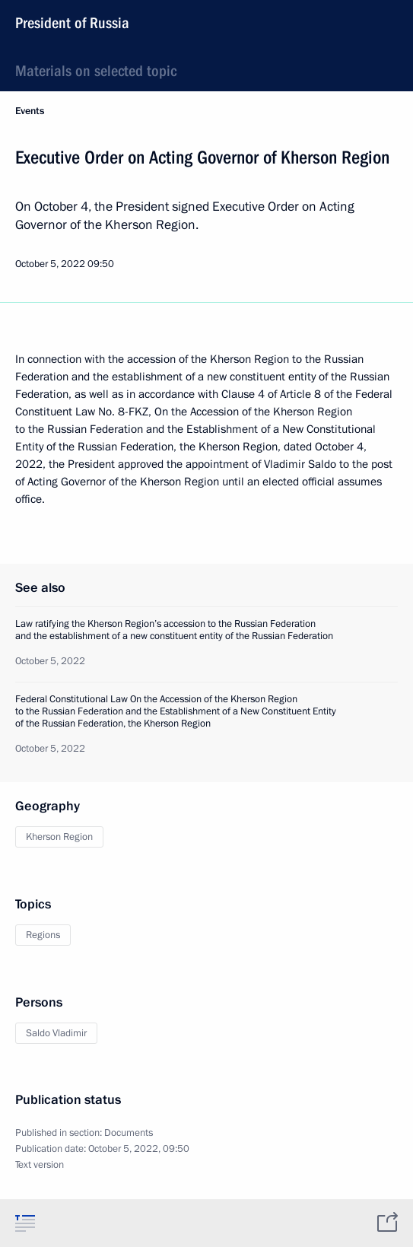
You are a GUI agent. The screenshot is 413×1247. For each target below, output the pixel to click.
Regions (43, 935)
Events (29, 111)
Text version (39, 1165)
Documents (128, 1133)
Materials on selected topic (95, 71)
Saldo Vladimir (56, 1033)
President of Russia (72, 23)
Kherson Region (59, 837)
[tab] (25, 1222)
